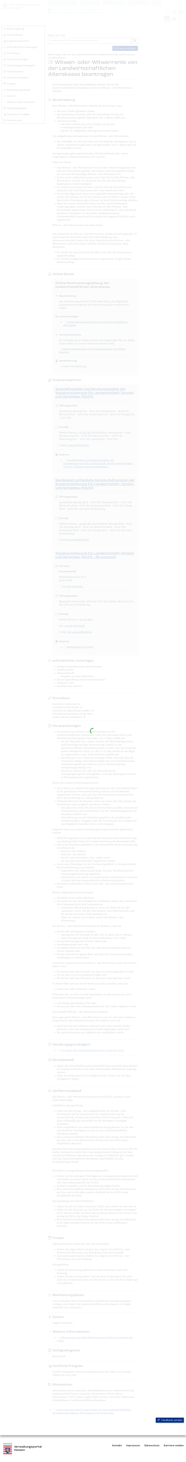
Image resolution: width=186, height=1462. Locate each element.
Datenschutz (152, 1445)
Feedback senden (169, 1420)
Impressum (133, 1445)
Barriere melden (174, 1445)
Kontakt (117, 1445)
